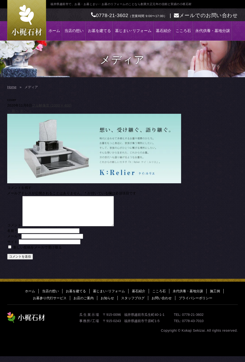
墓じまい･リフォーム (133, 31)
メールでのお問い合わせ (206, 15)
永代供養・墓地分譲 (212, 31)
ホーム (54, 31)
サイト (12, 247)
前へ (13, 111)
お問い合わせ (162, 304)
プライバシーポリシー (195, 304)
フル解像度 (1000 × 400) (52, 105)
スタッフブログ (133, 304)
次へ (25, 111)
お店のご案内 (84, 304)
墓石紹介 (163, 31)
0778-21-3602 (110, 15)
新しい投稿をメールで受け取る (37, 253)
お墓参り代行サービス (50, 304)
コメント (14, 231)
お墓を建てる (99, 31)
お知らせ (107, 304)
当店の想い (74, 31)
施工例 (215, 297)
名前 (12, 236)
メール (13, 242)
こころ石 (183, 31)
